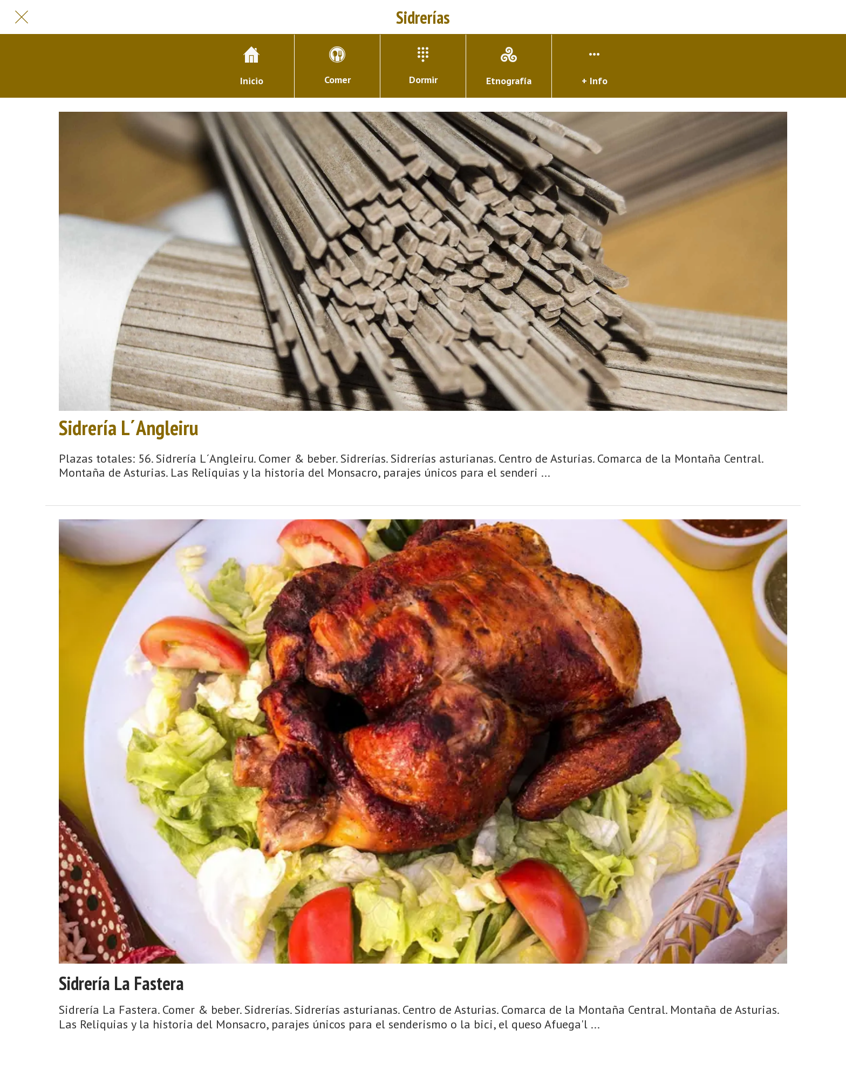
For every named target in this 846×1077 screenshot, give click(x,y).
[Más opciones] (594, 66)
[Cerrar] (21, 17)
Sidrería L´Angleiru (129, 427)
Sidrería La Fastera (121, 983)
